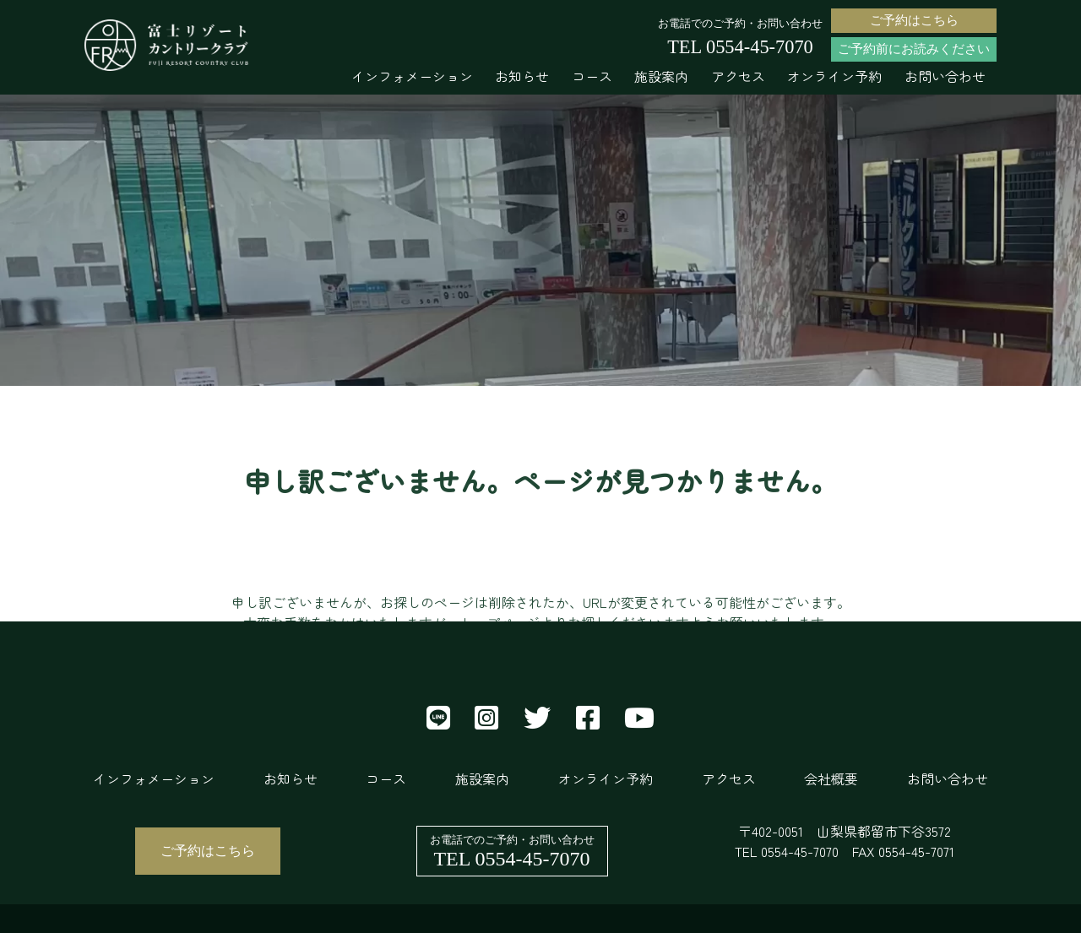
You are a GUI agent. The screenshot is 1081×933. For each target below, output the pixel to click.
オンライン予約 (834, 76)
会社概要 (831, 778)
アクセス (738, 76)
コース (592, 76)
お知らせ (522, 76)
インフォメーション (412, 76)
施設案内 (661, 76)
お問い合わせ (945, 76)
